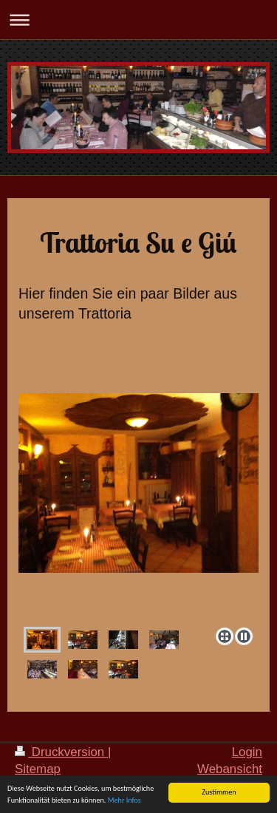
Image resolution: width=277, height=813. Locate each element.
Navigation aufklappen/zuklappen (138, 19)
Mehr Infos (124, 800)
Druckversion (61, 752)
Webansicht (229, 769)
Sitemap (38, 769)
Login (247, 752)
